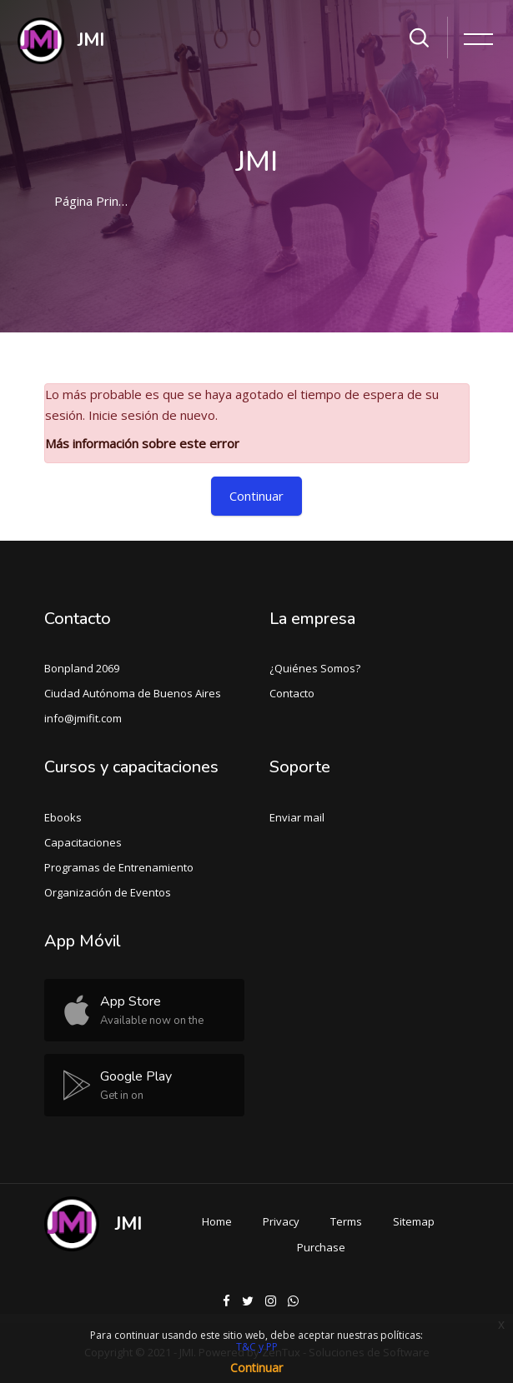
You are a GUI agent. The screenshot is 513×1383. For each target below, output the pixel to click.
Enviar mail (296, 817)
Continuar (256, 495)
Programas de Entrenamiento (119, 867)
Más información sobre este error (142, 443)
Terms (346, 1221)
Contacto (291, 693)
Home (217, 1221)
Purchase (321, 1247)
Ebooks (63, 817)
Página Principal (98, 200)
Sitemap (414, 1221)
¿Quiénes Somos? (314, 668)
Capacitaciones (83, 842)
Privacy (281, 1221)
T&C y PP (257, 1347)
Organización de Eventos (107, 892)
